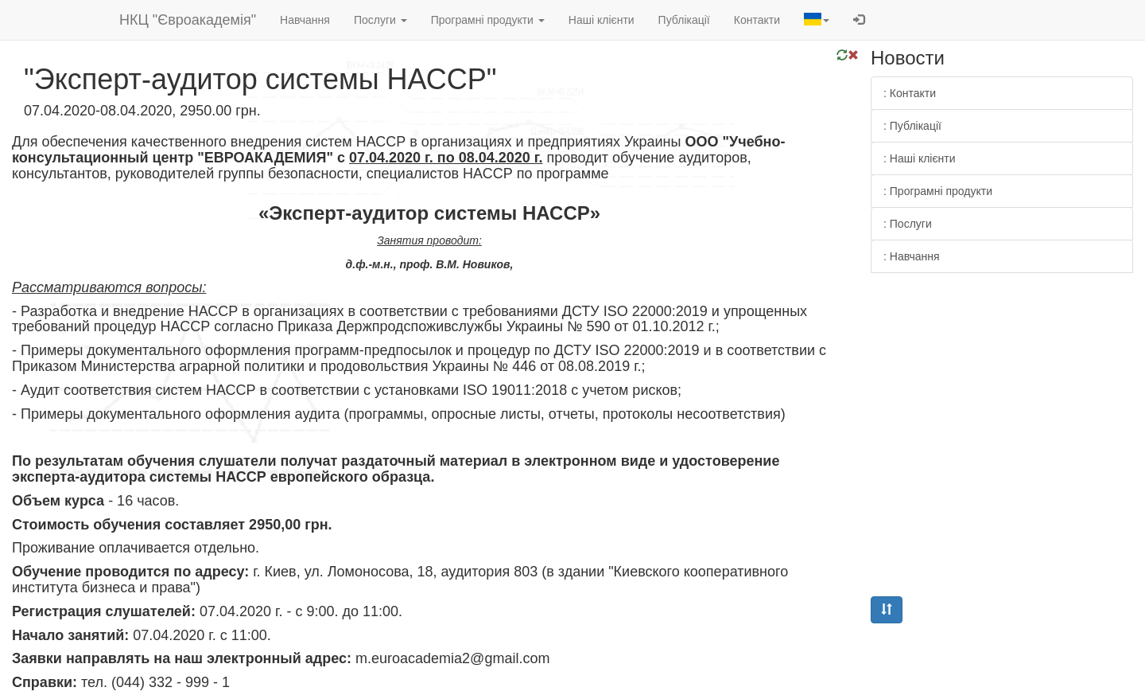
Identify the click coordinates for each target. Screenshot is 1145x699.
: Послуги (907, 223)
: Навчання (911, 256)
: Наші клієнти (919, 158)
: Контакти (909, 93)
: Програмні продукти (937, 191)
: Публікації (912, 125)
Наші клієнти (602, 20)
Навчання (305, 20)
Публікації (684, 20)
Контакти (757, 20)
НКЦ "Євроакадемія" (187, 20)
